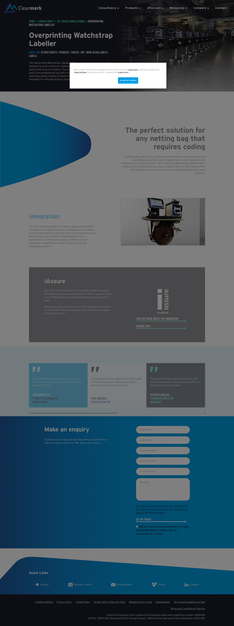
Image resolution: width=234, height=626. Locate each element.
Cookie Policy (133, 70)
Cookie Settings (80, 72)
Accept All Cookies (128, 80)
